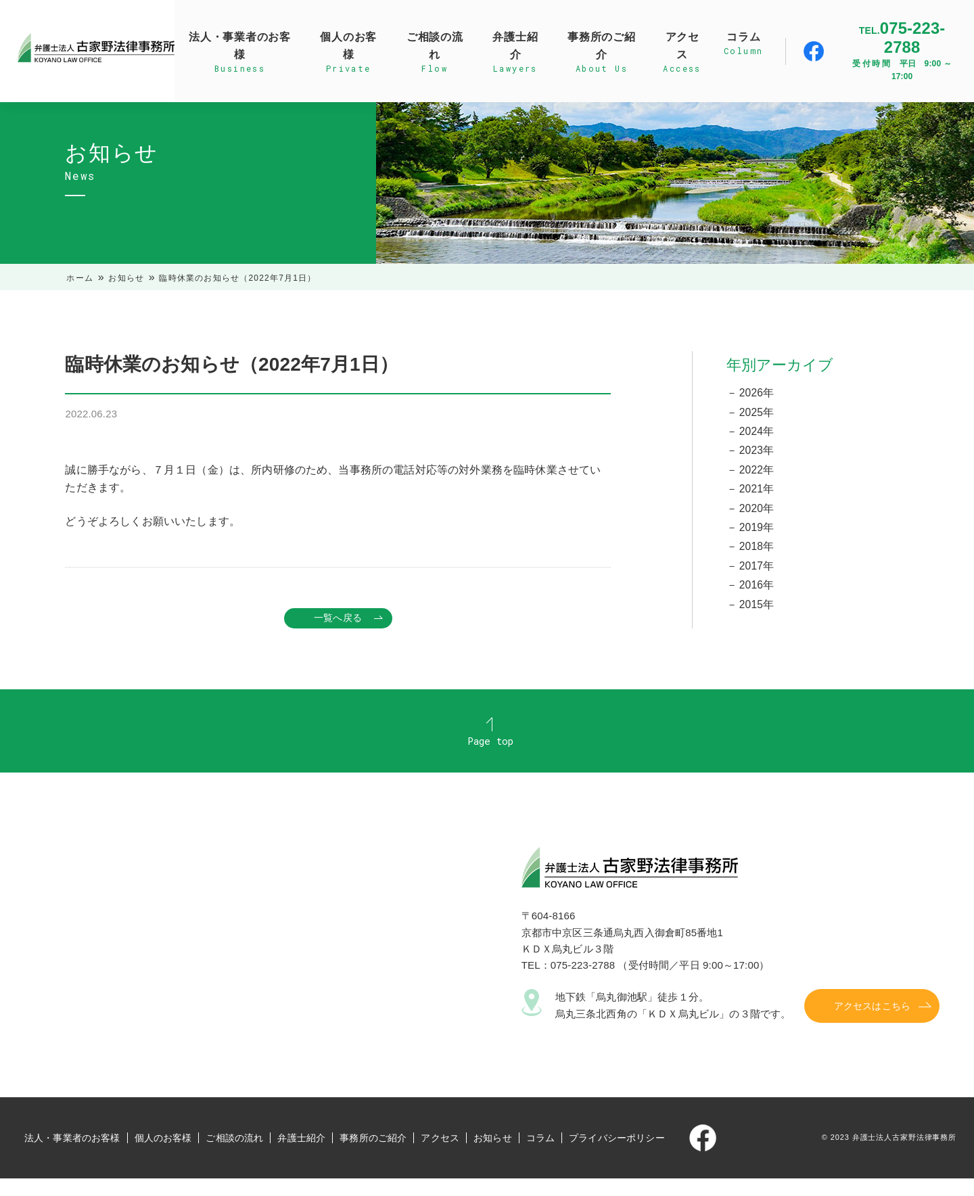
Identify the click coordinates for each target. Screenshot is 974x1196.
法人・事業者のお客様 (72, 1155)
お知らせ (126, 278)
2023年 (756, 452)
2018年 (756, 551)
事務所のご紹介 (373, 1155)
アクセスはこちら (872, 1023)
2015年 (756, 610)
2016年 (756, 590)
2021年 (756, 491)
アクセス (440, 1155)
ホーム (79, 278)
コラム (540, 1155)
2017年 (756, 570)
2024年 (756, 432)
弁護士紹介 (301, 1155)
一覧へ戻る (338, 618)
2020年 (756, 511)
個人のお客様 (163, 1155)
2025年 (756, 412)
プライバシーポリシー (617, 1155)
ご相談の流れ (234, 1155)
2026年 (756, 392)
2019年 (756, 530)
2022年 (756, 472)
